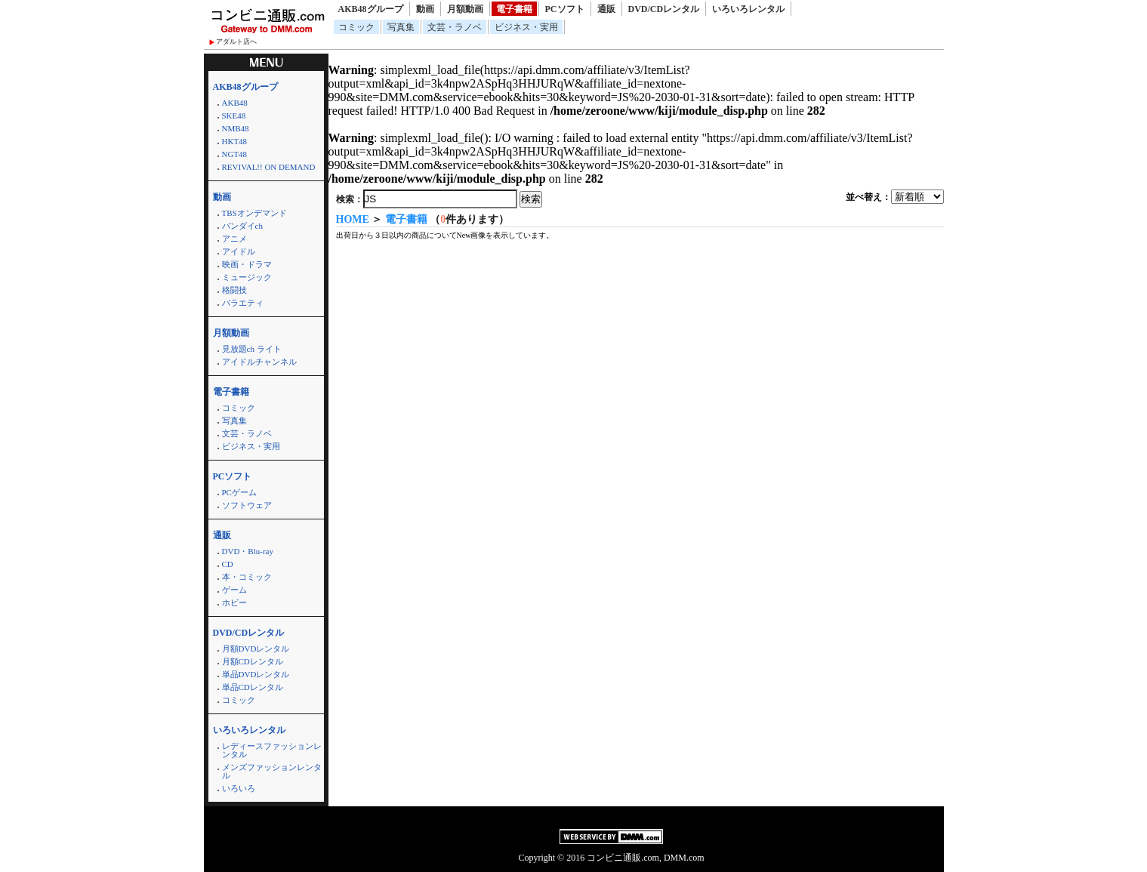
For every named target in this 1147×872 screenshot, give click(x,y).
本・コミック (247, 576)
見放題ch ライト (252, 348)
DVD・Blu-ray (247, 551)
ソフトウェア (247, 505)
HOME (352, 219)
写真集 (401, 27)
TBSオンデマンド (254, 212)
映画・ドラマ (247, 264)
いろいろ (238, 788)
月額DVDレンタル (256, 648)
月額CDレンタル (252, 661)
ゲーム (234, 589)
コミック (356, 27)
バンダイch (242, 225)
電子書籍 (514, 9)
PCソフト (564, 9)
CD (227, 563)
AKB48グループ (370, 9)
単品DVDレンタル (256, 674)
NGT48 (235, 154)
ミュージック (247, 277)
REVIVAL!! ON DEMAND (269, 166)
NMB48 (235, 128)
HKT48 (235, 141)
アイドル (238, 251)
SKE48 (234, 115)
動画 (425, 9)
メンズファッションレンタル (272, 771)
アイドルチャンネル (259, 361)
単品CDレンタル (252, 687)
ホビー (234, 602)
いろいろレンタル (748, 9)
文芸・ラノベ (454, 27)
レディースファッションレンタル (272, 750)
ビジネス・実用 (526, 27)
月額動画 (465, 9)
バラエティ (243, 302)
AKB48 (235, 102)
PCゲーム (239, 492)
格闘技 (234, 289)
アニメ (234, 238)
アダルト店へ (236, 41)
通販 (606, 9)
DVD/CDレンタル (664, 9)
